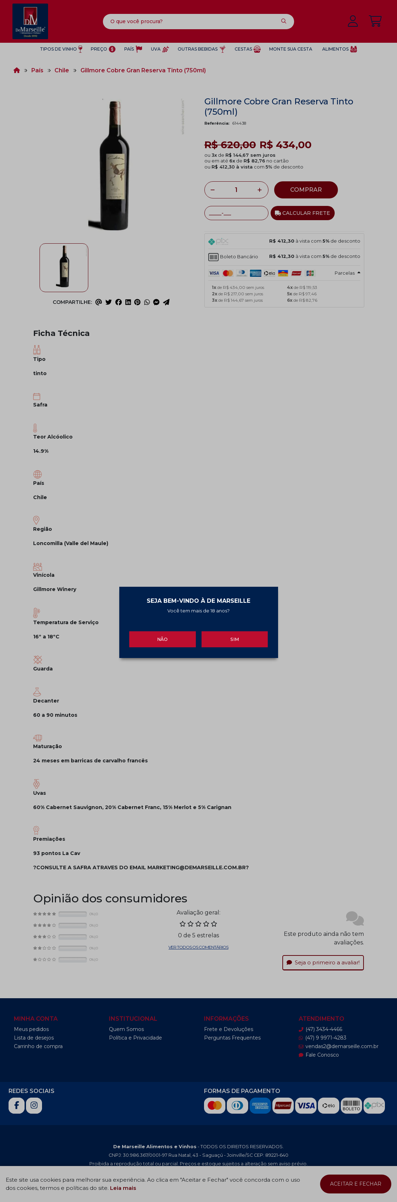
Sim (234, 635)
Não (162, 635)
